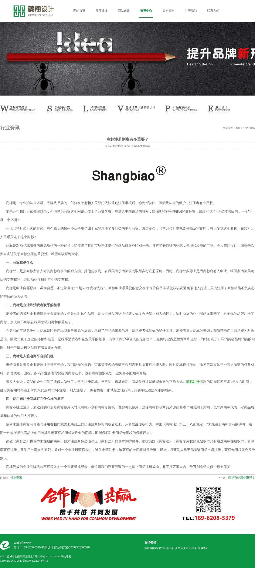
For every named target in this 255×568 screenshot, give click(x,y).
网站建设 (124, 10)
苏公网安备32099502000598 (72, 547)
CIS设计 (135, 111)
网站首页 (79, 10)
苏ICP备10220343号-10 (35, 560)
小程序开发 (63, 111)
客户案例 (168, 10)
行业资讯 (16, 477)
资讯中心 (146, 10)
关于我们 (191, 10)
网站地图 (66, 556)
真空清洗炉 (181, 548)
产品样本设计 (180, 111)
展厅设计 (102, 10)
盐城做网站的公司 (154, 548)
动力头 (193, 548)
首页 (238, 127)
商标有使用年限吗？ (241, 477)
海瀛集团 (203, 548)
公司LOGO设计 (94, 111)
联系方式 (213, 10)
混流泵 (170, 548)
